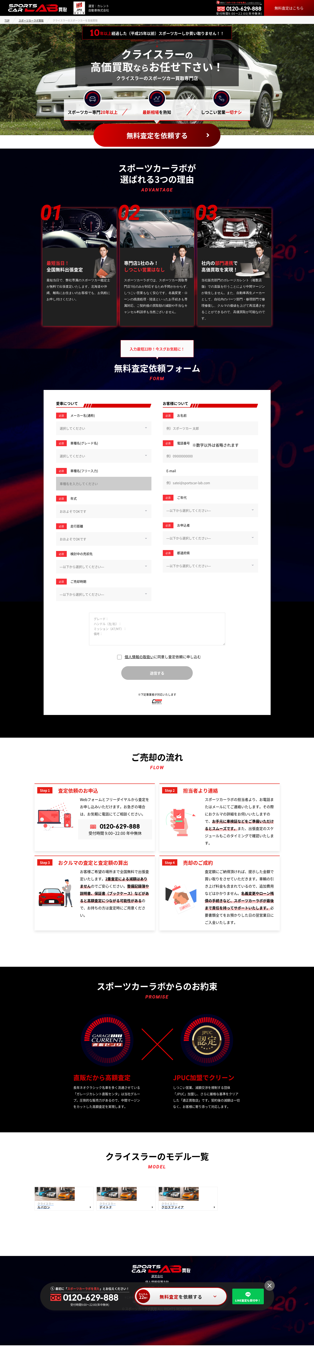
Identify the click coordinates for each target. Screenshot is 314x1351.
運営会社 (157, 1282)
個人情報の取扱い (139, 656)
